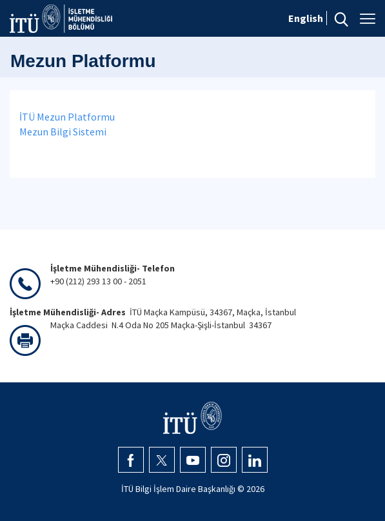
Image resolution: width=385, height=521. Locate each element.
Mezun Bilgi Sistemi (62, 131)
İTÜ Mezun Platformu (67, 116)
